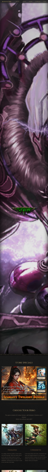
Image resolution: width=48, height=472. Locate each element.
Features (17, 1)
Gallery (24, 1)
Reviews (30, 1)
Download (37, 1)
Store (44, 1)
